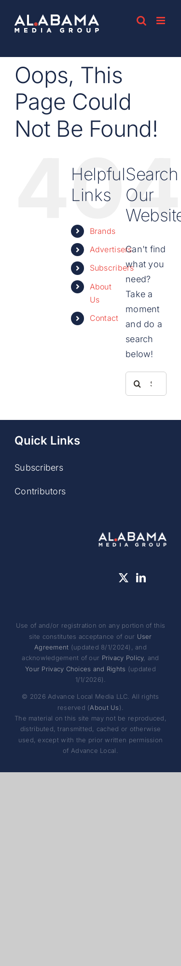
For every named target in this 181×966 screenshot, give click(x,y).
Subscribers (112, 268)
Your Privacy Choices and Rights (75, 669)
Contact (104, 318)
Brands (103, 231)
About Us (104, 707)
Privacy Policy (123, 658)
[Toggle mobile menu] (161, 20)
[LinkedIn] (141, 578)
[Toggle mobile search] (141, 20)
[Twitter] (123, 578)
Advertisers (111, 249)
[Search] (137, 384)
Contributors (40, 491)
